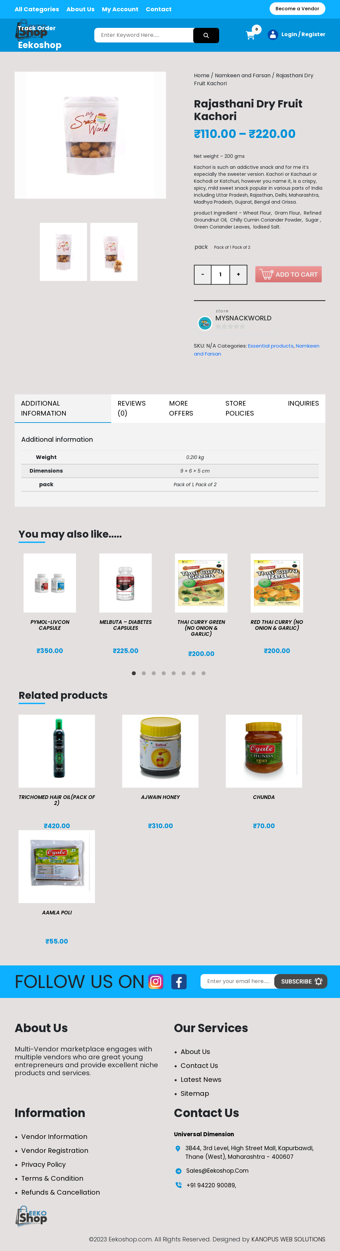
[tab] (63, 408)
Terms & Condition (52, 1178)
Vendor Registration (54, 1150)
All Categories (37, 9)
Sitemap (195, 1093)
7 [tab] (195, 674)
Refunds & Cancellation (60, 1192)
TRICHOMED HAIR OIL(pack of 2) (57, 800)
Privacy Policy (43, 1164)
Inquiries (303, 403)
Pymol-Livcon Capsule (50, 625)
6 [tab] (185, 674)
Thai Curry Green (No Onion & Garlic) (201, 628)
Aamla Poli (57, 912)
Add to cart (288, 274)
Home (202, 75)
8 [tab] (205, 674)
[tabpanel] (56, 604)
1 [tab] (135, 674)
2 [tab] (145, 674)
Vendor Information (54, 1136)
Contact (159, 9)
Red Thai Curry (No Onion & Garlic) (277, 625)
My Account (120, 9)
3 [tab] (155, 674)
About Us (80, 9)
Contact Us (199, 1065)
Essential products (271, 345)
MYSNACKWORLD (243, 318)
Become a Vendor (297, 8)
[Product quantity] (220, 275)
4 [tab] (165, 674)
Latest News (201, 1079)
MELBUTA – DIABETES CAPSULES (126, 625)
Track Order (37, 28)
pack (201, 247)
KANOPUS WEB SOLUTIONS (288, 1239)
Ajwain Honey (160, 797)
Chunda (264, 797)
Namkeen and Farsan (243, 75)
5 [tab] (175, 674)
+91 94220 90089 (211, 1185)
